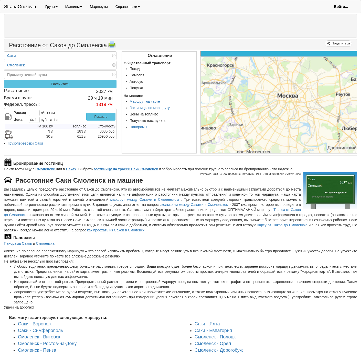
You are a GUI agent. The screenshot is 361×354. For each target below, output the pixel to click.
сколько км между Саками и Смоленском (194, 205)
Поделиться (340, 43)
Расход (20, 113)
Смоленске (45, 169)
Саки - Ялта (207, 323)
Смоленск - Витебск (39, 336)
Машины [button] (73, 7)
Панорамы (138, 127)
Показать (100, 117)
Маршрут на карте (145, 101)
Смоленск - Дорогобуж (219, 350)
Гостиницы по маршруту (150, 108)
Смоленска (45, 243)
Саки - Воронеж (34, 323)
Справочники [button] (127, 7)
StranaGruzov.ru (21, 6)
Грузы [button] (51, 7)
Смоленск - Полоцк (215, 336)
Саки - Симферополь (40, 330)
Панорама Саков (18, 243)
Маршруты (99, 7)
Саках (71, 169)
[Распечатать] (112, 46)
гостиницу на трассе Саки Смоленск (126, 169)
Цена (18, 119)
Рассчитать (60, 84)
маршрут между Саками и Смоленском (145, 199)
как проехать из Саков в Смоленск (115, 230)
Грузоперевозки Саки (25, 143)
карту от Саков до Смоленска (282, 225)
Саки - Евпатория (213, 330)
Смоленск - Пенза (37, 350)
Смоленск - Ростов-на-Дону (47, 343)
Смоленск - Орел (213, 343)
